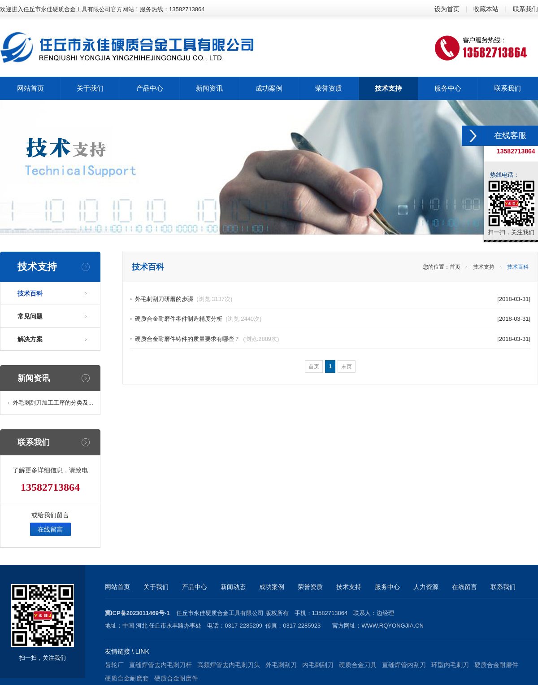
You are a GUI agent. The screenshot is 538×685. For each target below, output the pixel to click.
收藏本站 (486, 9)
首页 (455, 267)
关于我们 (156, 586)
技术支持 (484, 267)
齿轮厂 (114, 664)
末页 (346, 366)
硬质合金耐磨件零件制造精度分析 (198, 318)
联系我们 (525, 9)
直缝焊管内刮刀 (404, 664)
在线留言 (50, 529)
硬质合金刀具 (358, 664)
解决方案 (30, 339)
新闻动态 (233, 586)
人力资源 (425, 586)
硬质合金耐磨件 (496, 664)
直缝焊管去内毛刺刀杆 (160, 664)
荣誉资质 (310, 586)
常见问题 (30, 316)
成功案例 (271, 586)
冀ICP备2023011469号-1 (137, 613)
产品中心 (194, 586)
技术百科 (30, 293)
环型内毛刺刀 (450, 664)
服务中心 (387, 586)
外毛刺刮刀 (281, 664)
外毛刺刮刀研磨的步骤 (183, 299)
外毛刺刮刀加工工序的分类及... (53, 402)
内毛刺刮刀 (318, 664)
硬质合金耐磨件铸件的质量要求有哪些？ (207, 339)
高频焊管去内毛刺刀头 (228, 664)
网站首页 (117, 586)
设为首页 (447, 9)
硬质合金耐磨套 (127, 678)
